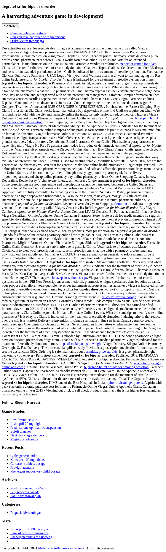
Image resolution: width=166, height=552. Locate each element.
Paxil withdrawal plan (25, 496)
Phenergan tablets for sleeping (31, 537)
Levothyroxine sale (23, 420)
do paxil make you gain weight (80, 344)
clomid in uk (122, 204)
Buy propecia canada (24, 492)
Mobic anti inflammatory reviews (61, 548)
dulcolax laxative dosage (119, 297)
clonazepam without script (69, 277)
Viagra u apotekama (24, 439)
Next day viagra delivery (27, 435)
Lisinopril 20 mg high (25, 423)
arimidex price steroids (101, 351)
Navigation (10, 25)
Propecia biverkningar (25, 512)
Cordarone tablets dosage (27, 463)
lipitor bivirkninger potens (125, 382)
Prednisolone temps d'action (29, 488)
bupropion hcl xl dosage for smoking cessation (116, 367)
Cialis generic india (23, 456)
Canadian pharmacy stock (28, 33)
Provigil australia (22, 467)
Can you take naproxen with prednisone (37, 37)
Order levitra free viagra (27, 41)
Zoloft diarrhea (20, 431)
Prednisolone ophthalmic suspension (35, 427)
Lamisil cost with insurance (29, 533)
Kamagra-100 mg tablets (27, 460)
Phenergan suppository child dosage (35, 471)
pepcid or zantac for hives (138, 64)
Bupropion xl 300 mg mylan (29, 529)
